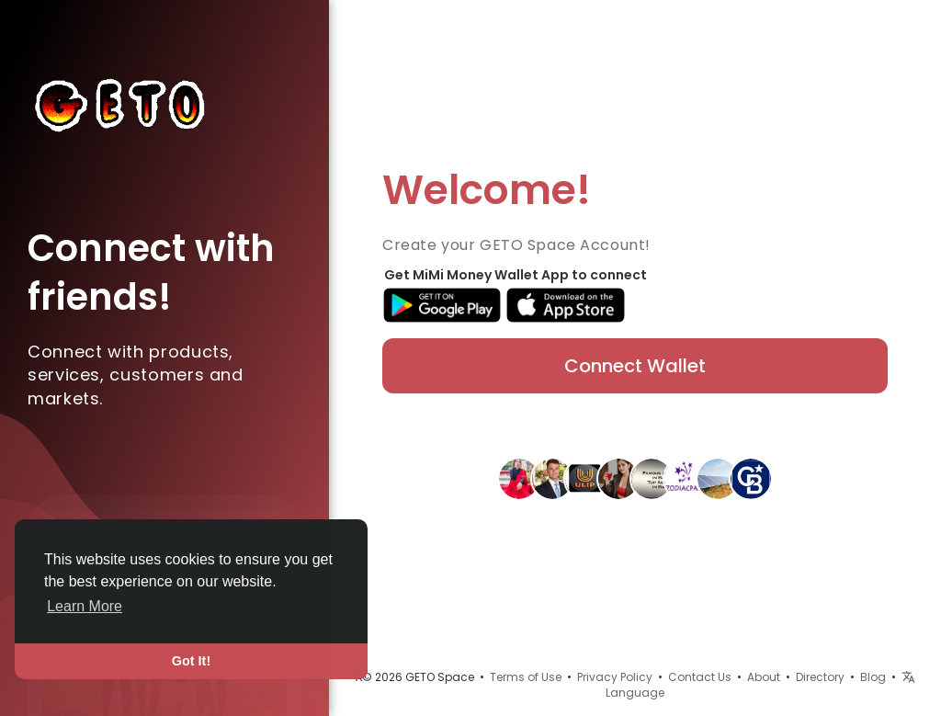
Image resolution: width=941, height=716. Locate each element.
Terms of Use (525, 677)
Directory (820, 677)
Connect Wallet (635, 366)
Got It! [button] (191, 660)
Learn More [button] (84, 606)
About (763, 677)
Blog (873, 677)
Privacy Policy (614, 677)
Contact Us (699, 677)
